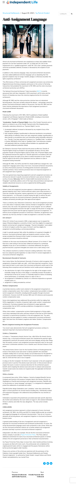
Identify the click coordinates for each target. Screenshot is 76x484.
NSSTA (39, 91)
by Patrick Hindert (43, 13)
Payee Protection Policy (28, 435)
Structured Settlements (11, 13)
